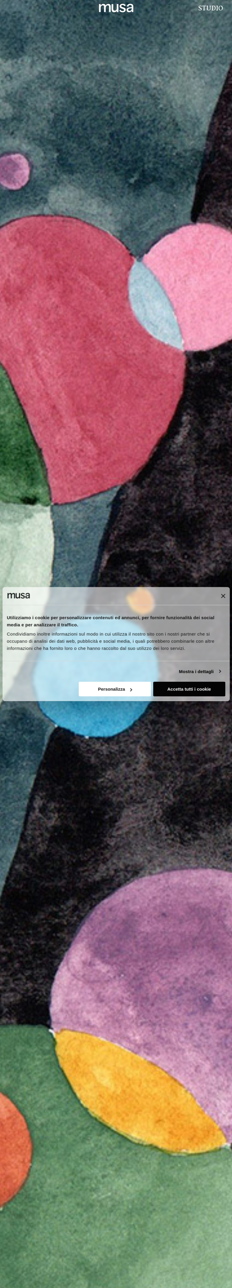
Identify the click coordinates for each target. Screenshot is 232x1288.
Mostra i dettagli (196, 671)
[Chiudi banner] (223, 596)
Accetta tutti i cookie (189, 688)
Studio (210, 8)
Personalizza (115, 688)
